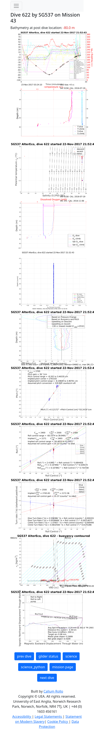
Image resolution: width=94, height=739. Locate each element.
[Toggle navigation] (16, 6)
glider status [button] (48, 656)
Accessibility (22, 716)
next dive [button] (47, 677)
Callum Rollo (53, 691)
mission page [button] (62, 667)
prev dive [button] (24, 656)
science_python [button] (33, 667)
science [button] (71, 656)
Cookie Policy (58, 721)
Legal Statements (49, 716)
